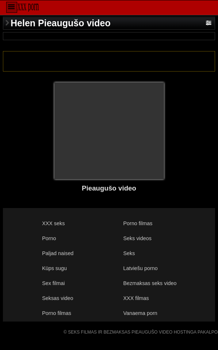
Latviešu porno (140, 268)
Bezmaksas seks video (150, 283)
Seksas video (57, 298)
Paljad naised (57, 253)
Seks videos (137, 238)
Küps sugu (54, 268)
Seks (129, 253)
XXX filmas (136, 298)
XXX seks (53, 223)
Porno (49, 238)
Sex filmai (53, 283)
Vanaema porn (140, 313)
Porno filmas (138, 223)
